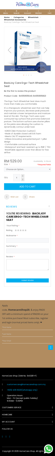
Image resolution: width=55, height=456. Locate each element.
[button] (9, 50)
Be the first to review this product (20, 91)
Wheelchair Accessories (15, 20)
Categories (19, 17)
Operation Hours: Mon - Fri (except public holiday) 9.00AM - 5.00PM (20, 398)
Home (7, 17)
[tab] (27, 206)
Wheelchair (33, 17)
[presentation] (32, 357)
